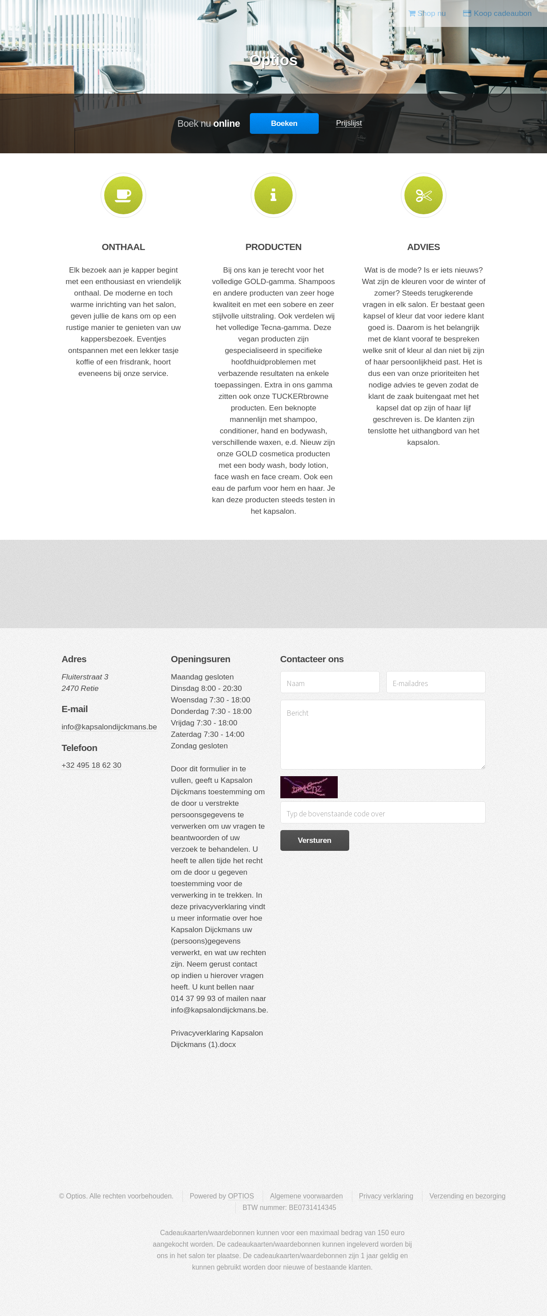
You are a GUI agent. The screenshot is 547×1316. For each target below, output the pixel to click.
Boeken (284, 123)
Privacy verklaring (386, 1196)
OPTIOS (241, 1196)
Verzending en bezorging (468, 1196)
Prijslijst (349, 122)
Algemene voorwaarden (306, 1196)
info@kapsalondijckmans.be (109, 726)
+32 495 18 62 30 (91, 765)
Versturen (314, 840)
